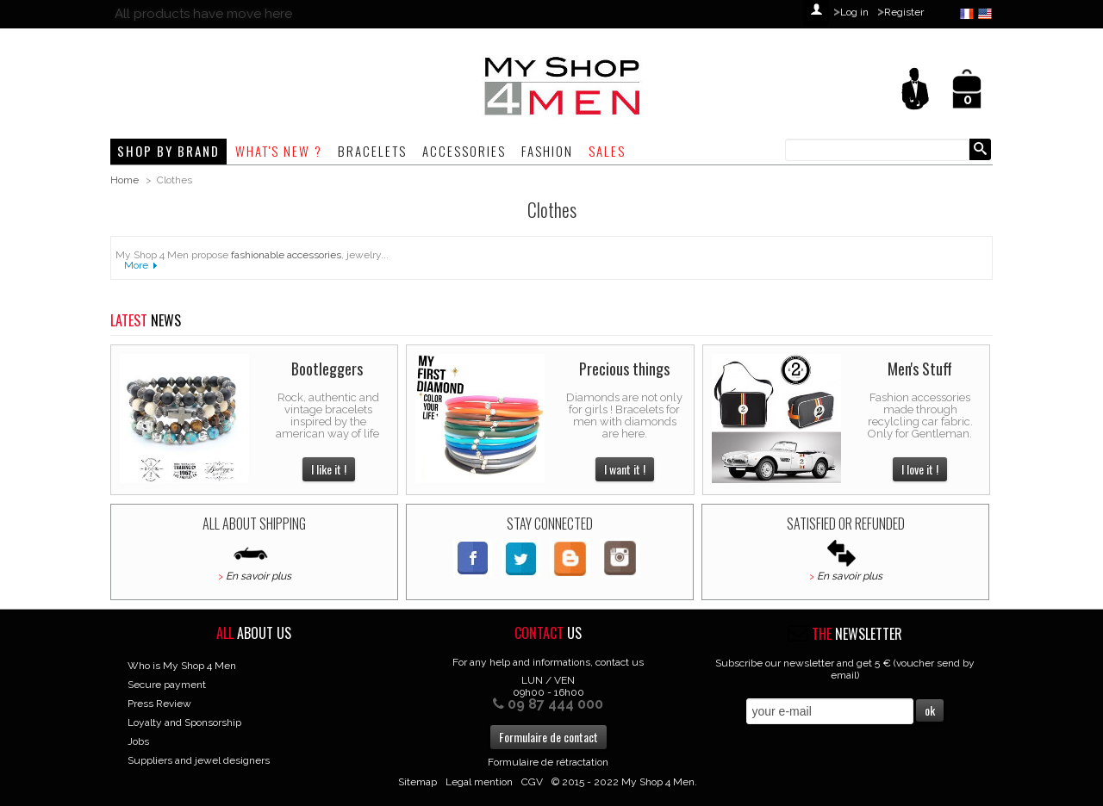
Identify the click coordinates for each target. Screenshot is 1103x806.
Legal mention (479, 782)
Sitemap (417, 782)
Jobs (138, 741)
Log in (854, 12)
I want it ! (624, 469)
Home (124, 180)
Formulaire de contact (548, 737)
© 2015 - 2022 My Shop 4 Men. (624, 782)
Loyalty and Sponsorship (184, 722)
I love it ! (919, 469)
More (136, 265)
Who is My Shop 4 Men (182, 666)
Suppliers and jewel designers (199, 760)
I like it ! (328, 469)
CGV (532, 782)
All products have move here (203, 14)
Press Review (159, 704)
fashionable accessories (286, 255)
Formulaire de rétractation (548, 762)
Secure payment (167, 685)
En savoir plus (258, 576)
